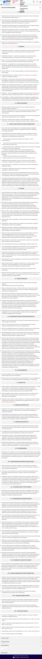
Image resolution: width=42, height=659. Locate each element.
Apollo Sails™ (36, 94)
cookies (19, 192)
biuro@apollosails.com (13, 43)
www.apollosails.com (27, 75)
